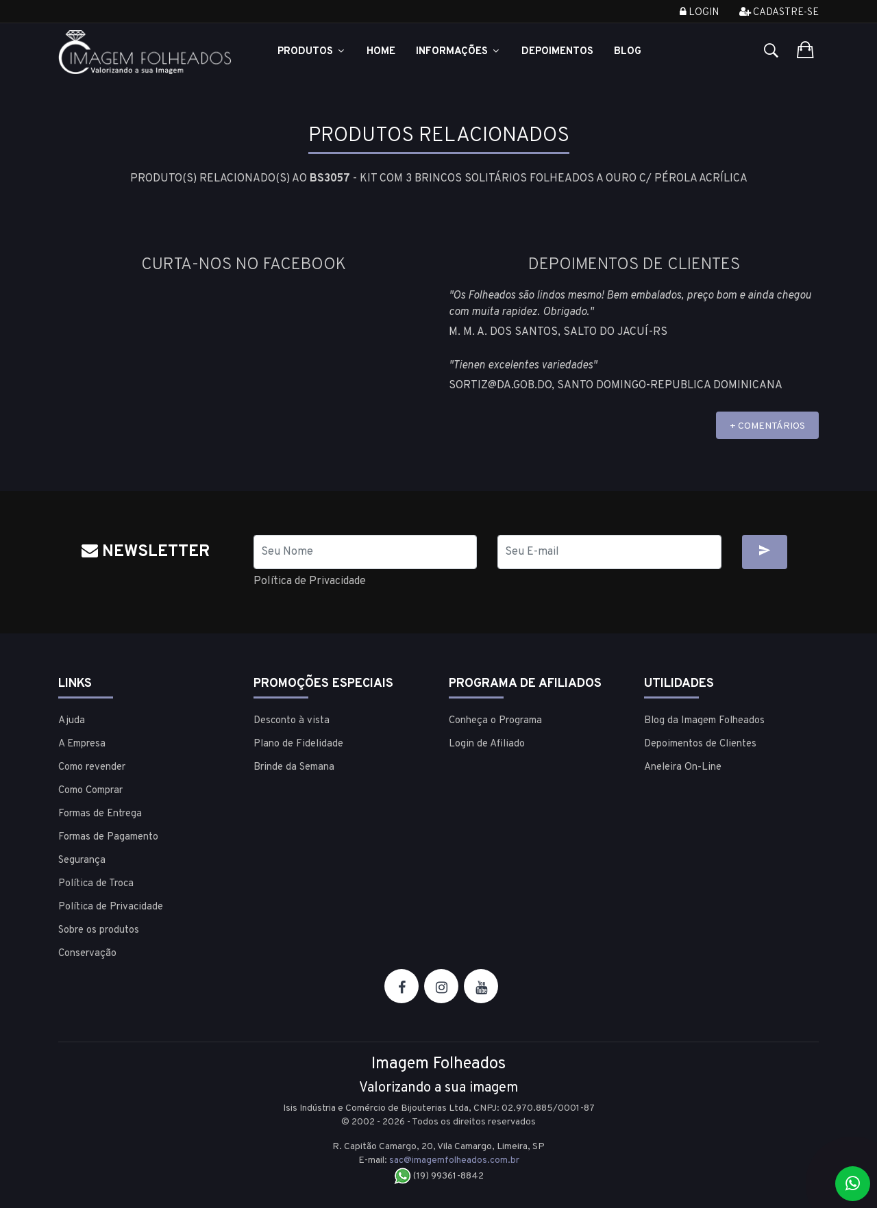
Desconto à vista (292, 720)
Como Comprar (90, 790)
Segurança (82, 860)
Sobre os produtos (98, 930)
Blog (627, 51)
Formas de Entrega (100, 813)
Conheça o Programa (495, 720)
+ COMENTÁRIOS (767, 426)
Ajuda (71, 720)
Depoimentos (557, 51)
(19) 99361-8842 (439, 1176)
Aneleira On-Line (682, 767)
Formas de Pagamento (108, 837)
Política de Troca (96, 883)
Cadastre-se (779, 12)
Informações (458, 51)
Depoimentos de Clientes (700, 744)
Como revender (91, 767)
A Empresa (82, 744)
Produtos (311, 51)
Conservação (87, 953)
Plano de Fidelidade (298, 744)
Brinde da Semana (294, 767)
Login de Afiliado (487, 744)
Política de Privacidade (310, 581)
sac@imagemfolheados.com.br (454, 1160)
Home (381, 51)
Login (699, 12)
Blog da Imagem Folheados (704, 720)
